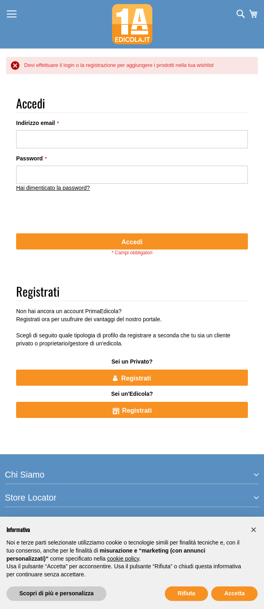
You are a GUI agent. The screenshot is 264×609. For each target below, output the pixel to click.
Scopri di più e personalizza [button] (56, 593)
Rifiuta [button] (186, 593)
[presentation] (77, 213)
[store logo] (132, 24)
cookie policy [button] (123, 558)
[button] (253, 529)
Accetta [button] (234, 593)
